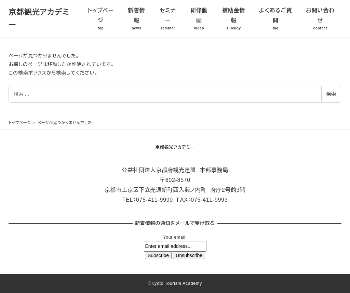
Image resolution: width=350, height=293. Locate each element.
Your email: (175, 237)
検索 (331, 94)
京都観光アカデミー (175, 147)
